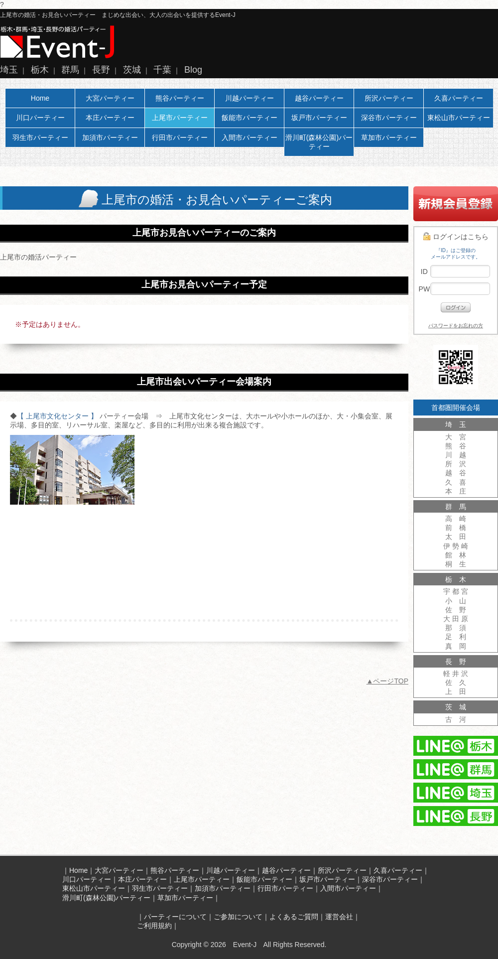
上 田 (455, 691)
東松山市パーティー (458, 118)
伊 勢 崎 (455, 546)
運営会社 (339, 917)
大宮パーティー (110, 98)
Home (40, 98)
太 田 (455, 537)
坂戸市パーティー (319, 118)
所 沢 (455, 464)
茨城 (132, 70)
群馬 (70, 70)
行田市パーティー (180, 137)
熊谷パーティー (179, 98)
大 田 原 (455, 619)
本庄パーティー (110, 118)
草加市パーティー (389, 137)
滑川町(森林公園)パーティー (319, 142)
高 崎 (455, 519)
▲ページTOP (387, 681)
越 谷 (455, 473)
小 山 (455, 601)
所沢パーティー (389, 98)
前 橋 (455, 528)
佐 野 (455, 610)
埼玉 (9, 70)
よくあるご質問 (293, 917)
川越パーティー (249, 98)
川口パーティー (40, 118)
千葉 (162, 70)
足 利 (455, 637)
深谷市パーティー (389, 118)
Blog (193, 70)
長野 (101, 70)
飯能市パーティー (249, 118)
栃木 (40, 70)
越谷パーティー (319, 98)
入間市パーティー (249, 137)
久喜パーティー (458, 98)
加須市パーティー (110, 137)
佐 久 (455, 682)
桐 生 (455, 564)
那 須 (455, 628)
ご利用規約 (154, 926)
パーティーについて (175, 917)
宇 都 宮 (455, 591)
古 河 (455, 719)
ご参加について (238, 917)
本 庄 (455, 491)
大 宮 (455, 437)
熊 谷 (455, 446)
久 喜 (455, 482)
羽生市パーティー (40, 137)
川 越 (455, 455)
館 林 (455, 555)
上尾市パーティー (180, 118)
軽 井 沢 (455, 674)
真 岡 (455, 646)
